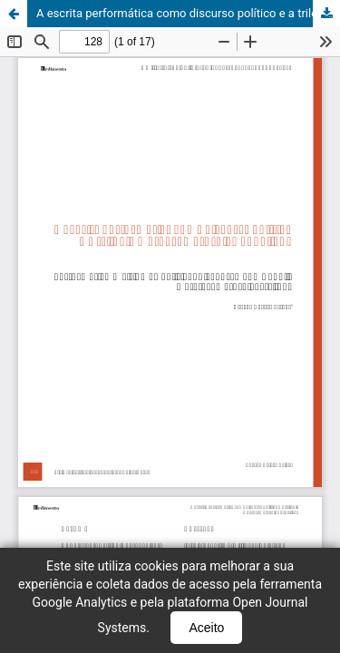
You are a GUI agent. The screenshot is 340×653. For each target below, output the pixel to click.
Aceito (206, 627)
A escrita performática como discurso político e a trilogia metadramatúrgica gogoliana (188, 13)
